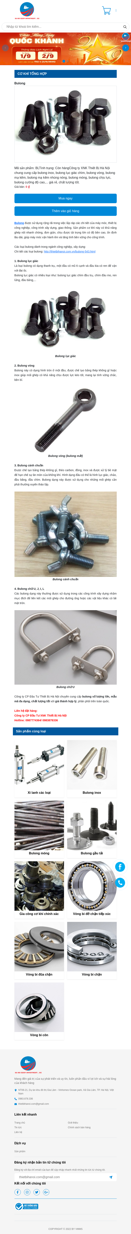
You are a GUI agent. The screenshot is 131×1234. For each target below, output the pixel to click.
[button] (116, 10)
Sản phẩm (19, 1151)
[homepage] (27, 10)
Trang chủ (19, 1122)
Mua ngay (65, 198)
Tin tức (18, 1127)
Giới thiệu (73, 1122)
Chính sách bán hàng (79, 1127)
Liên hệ (18, 1132)
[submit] (111, 1177)
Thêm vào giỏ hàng (65, 211)
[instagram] (27, 1192)
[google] (46, 1192)
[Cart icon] (107, 10)
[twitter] (36, 1192)
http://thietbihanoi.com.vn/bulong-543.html (70, 251)
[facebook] (17, 1192)
